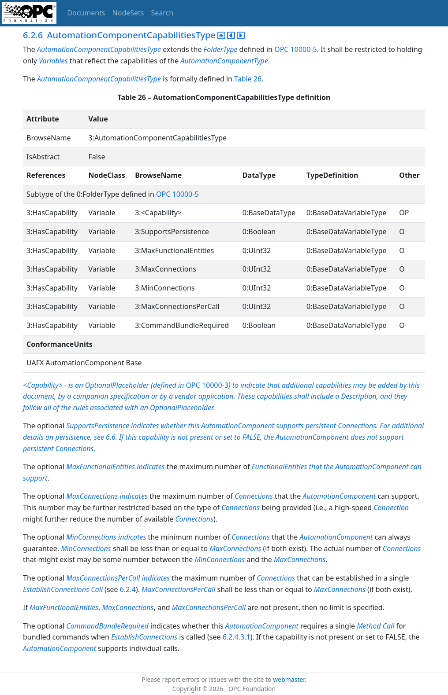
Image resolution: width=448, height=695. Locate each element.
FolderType (221, 49)
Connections (254, 496)
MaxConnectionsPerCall (103, 578)
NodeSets (128, 13)
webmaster (289, 679)
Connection (391, 507)
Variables (53, 61)
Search (162, 13)
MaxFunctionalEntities (64, 607)
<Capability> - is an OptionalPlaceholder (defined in (104, 385)
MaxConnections (92, 496)
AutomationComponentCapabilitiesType (99, 49)
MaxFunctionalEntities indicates (116, 466)
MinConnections (91, 537)
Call (97, 589)
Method (369, 626)
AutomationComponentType (224, 61)
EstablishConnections (56, 589)
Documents (86, 13)
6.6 (111, 437)
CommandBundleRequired (107, 626)
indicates (133, 496)
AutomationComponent (339, 496)
